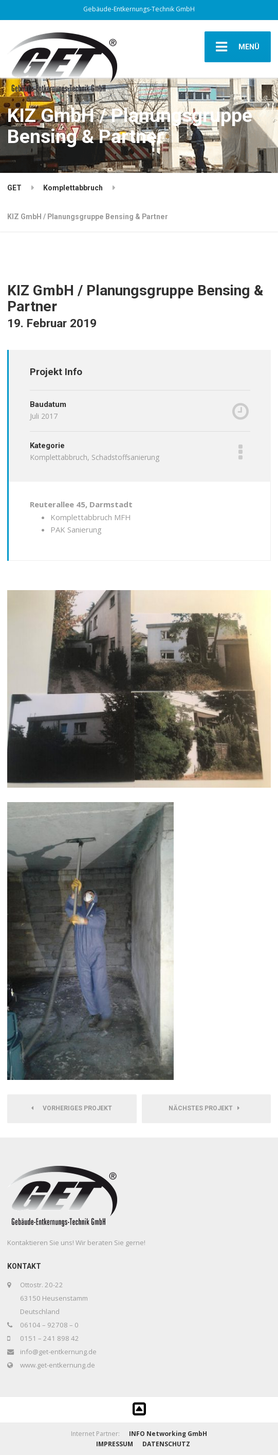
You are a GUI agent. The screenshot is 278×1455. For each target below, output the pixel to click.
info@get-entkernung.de (58, 1351)
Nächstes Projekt (204, 1108)
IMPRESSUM (114, 1444)
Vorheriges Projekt (71, 1108)
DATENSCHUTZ (166, 1444)
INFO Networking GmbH (168, 1433)
